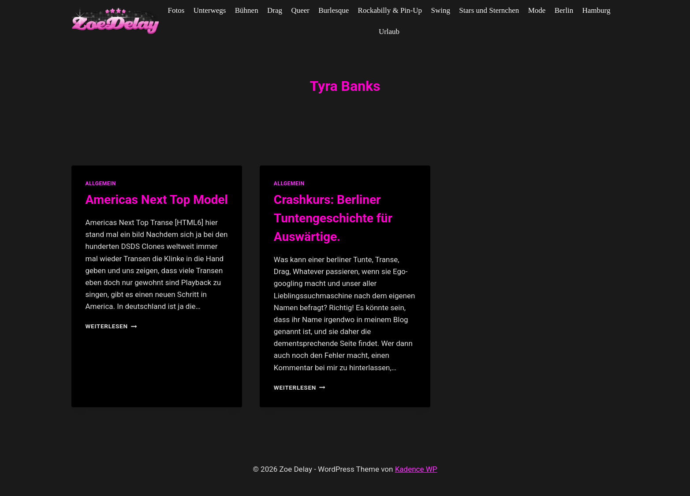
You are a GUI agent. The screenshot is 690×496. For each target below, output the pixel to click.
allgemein (101, 183)
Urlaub (389, 31)
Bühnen (246, 10)
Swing (440, 10)
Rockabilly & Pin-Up (390, 10)
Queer (300, 10)
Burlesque (333, 10)
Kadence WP (416, 469)
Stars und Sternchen (489, 10)
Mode (537, 10)
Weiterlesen (111, 326)
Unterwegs (210, 10)
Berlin (564, 10)
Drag (274, 10)
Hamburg (596, 10)
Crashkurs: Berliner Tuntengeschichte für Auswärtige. (333, 218)
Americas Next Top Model (157, 199)
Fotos (176, 10)
